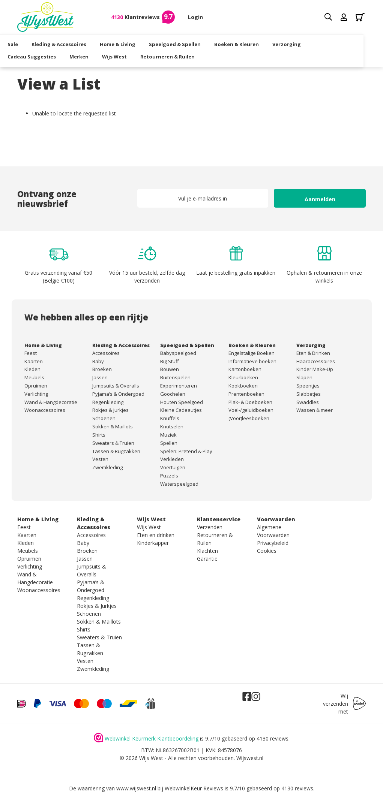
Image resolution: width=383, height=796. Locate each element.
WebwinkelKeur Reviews (194, 788)
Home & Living (127, 43)
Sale (22, 43)
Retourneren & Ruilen (177, 55)
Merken (88, 55)
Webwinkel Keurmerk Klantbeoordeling (151, 738)
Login (195, 17)
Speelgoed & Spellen (184, 43)
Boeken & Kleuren (246, 43)
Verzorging (296, 43)
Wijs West (124, 55)
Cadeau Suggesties (41, 55)
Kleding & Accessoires (68, 43)
